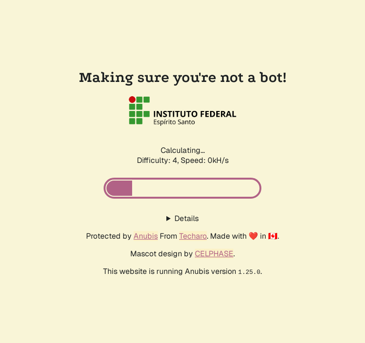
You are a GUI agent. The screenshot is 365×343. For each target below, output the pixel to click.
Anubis (146, 236)
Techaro (193, 236)
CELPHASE (214, 254)
